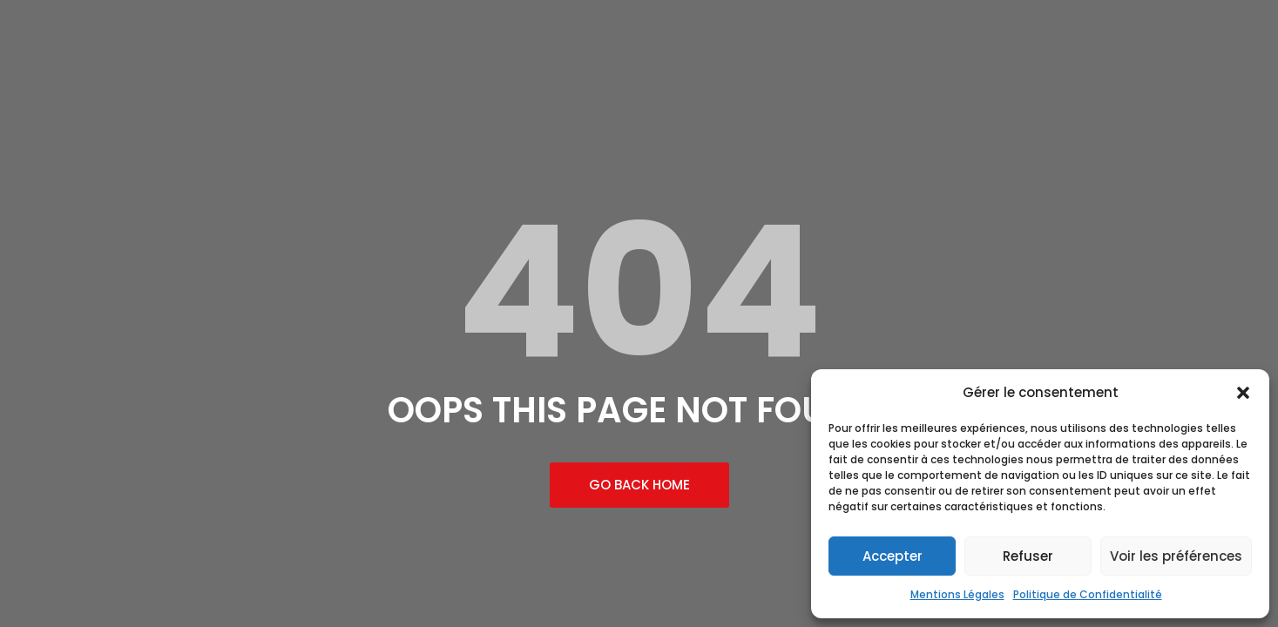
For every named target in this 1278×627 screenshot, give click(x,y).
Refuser (1028, 556)
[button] (1243, 392)
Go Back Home (639, 484)
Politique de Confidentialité (1087, 594)
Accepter (892, 556)
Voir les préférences (1176, 556)
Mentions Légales (957, 594)
